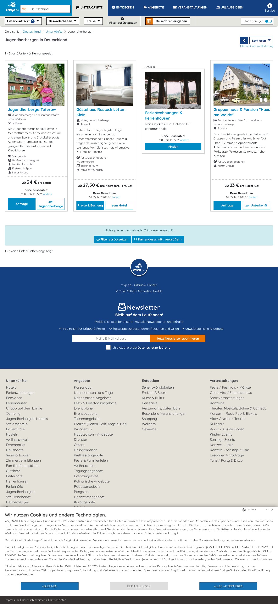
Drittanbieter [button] (58, 600)
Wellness (149, 424)
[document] (139, 546)
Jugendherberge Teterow (32, 109)
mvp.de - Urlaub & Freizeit (139, 285)
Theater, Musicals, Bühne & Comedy (238, 408)
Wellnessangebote (88, 455)
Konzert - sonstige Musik (229, 450)
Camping (13, 413)
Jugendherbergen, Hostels (27, 418)
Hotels (11, 387)
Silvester (80, 439)
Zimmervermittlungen (23, 460)
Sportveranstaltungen (227, 398)
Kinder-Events (221, 434)
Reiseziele (150, 403)
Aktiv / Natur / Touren (227, 418)
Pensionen (14, 398)
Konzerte (217, 403)
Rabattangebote (87, 486)
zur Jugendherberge (50, 204)
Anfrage (22, 204)
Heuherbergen (17, 502)
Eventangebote (86, 476)
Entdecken (150, 380)
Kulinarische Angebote (92, 481)
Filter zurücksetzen (112, 239)
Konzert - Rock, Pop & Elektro (233, 413)
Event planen (84, 408)
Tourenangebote (87, 418)
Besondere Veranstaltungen (164, 413)
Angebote (82, 380)
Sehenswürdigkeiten (158, 387)
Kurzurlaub (83, 387)
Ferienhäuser (16, 403)
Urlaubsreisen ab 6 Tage (93, 392)
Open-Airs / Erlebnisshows (231, 392)
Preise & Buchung (90, 205)
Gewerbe (149, 429)
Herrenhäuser (17, 481)
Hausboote (15, 450)
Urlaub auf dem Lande (24, 408)
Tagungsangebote (88, 471)
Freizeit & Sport (154, 392)
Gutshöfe (13, 471)
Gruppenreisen (85, 450)
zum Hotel (119, 205)
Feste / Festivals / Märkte (230, 387)
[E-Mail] (111, 338)
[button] (46, 7)
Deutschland (32, 31)
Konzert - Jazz (221, 445)
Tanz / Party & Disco (226, 460)
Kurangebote (84, 502)
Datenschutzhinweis (34, 600)
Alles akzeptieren (228, 586)
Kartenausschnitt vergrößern (158, 239)
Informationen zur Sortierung (256, 46)
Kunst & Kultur (153, 398)
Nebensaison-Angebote (92, 398)
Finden (173, 147)
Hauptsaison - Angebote (93, 434)
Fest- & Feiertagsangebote (95, 403)
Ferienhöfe (14, 486)
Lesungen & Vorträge (227, 455)
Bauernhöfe (15, 429)
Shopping (149, 418)
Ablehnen (49, 586)
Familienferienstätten (22, 465)
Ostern (79, 445)
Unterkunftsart (21, 21)
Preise (91, 21)
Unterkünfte (54, 31)
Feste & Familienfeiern (91, 460)
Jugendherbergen (20, 491)
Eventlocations (85, 413)
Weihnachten (84, 465)
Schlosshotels (16, 424)
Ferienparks (15, 445)
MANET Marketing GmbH (144, 291)
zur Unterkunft (256, 205)
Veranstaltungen (224, 380)
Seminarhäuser (18, 455)
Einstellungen (139, 586)
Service (270, 7)
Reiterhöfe (14, 476)
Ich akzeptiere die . (139, 347)
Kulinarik (217, 424)
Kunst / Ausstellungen (227, 429)
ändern (47, 194)
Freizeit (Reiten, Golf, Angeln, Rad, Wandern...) (100, 426)
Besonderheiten (61, 21)
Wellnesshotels (17, 439)
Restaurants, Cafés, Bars (161, 408)
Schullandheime (18, 497)
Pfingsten (81, 491)
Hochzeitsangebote (89, 497)
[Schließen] (272, 509)
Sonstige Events (222, 439)
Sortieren (259, 40)
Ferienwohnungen (20, 392)
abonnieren (177, 338)
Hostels (12, 434)
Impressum (12, 600)
